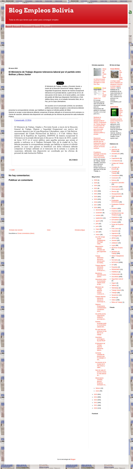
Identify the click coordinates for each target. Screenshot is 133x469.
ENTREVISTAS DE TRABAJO (118, 214)
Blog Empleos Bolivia (41, 10)
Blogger (73, 459)
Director (114, 191)
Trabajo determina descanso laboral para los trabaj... (99, 259)
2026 (96, 180)
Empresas (115, 211)
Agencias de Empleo (115, 150)
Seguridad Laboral (117, 279)
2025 (96, 183)
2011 (96, 405)
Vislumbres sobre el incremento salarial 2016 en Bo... (100, 281)
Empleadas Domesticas (115, 201)
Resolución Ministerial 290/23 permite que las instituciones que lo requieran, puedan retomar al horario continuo (100, 143)
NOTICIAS (115, 262)
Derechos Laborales (118, 182)
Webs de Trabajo (117, 302)
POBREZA (115, 272)
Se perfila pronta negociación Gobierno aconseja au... (100, 316)
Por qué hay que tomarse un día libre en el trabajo (100, 332)
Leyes (113, 245)
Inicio (48, 230)
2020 (96, 196)
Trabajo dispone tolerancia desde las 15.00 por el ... (100, 268)
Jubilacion (115, 243)
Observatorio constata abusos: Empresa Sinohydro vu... (100, 381)
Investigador (115, 236)
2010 (96, 408)
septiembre (99, 218)
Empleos (17, 26)
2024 (96, 185)
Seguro (114, 283)
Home (9, 26)
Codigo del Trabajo (117, 163)
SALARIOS (115, 276)
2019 (96, 199)
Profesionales (116, 274)
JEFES (114, 238)
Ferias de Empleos (117, 224)
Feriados (114, 222)
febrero (98, 388)
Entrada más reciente (16, 230)
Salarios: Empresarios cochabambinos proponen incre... (100, 308)
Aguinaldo (46, 26)
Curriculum (115, 178)
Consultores (27, 26)
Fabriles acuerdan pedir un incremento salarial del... (100, 324)
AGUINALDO (116, 153)
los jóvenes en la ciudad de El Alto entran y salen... (100, 365)
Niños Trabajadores (118, 256)
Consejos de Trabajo (115, 172)
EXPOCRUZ (114, 107)
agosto (98, 221)
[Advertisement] (66, 46)
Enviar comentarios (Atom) (26, 233)
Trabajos (114, 292)
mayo (98, 229)
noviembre (99, 212)
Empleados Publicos (118, 204)
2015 (96, 394)
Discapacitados (116, 194)
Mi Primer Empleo (117, 248)
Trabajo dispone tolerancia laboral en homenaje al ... (100, 299)
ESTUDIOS (115, 219)
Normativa (115, 260)
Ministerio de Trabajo (116, 252)
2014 (96, 397)
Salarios (37, 26)
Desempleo (115, 187)
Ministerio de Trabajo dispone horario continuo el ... (100, 290)
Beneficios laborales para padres (100, 274)
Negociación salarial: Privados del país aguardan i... (100, 250)
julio (97, 223)
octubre (98, 215)
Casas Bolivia (115, 69)
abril (97, 232)
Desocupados (116, 189)
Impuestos (115, 231)
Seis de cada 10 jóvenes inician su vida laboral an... (100, 372)
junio (97, 226)
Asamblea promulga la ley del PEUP (100, 338)
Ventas (114, 297)
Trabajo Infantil (116, 290)
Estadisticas (115, 217)
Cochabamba (116, 161)
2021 (96, 194)
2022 (96, 191)
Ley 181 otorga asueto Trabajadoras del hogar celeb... (100, 240)
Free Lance (115, 228)
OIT (113, 264)
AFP (113, 147)
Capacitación (116, 158)
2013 (96, 400)
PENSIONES (116, 269)
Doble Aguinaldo (117, 196)
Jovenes (114, 240)
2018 (96, 202)
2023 (96, 188)
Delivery (114, 180)
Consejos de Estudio (115, 168)
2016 (96, 207)
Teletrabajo (115, 288)
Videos (114, 300)
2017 (96, 205)
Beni (113, 156)
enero (98, 391)
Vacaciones (115, 295)
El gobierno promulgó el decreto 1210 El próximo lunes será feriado (100, 154)
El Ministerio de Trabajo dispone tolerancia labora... (100, 347)
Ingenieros (115, 233)
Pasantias (115, 267)
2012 (96, 402)
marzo (98, 234)
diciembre (99, 210)
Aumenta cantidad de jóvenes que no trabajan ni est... (100, 356)
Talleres (114, 285)
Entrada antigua (80, 230)
